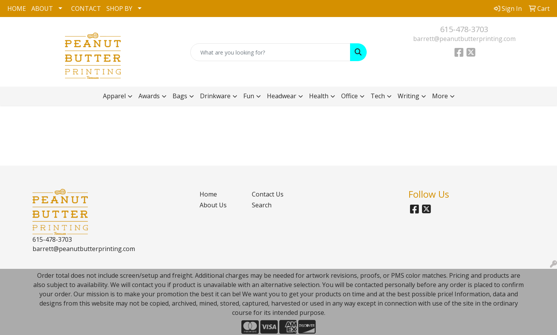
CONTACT (86, 8)
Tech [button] (378, 96)
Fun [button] (248, 96)
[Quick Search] (270, 52)
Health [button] (318, 96)
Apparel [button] (114, 96)
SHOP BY (119, 8)
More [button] (440, 96)
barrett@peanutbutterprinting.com (464, 38)
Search (262, 205)
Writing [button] (408, 96)
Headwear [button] (281, 96)
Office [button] (349, 96)
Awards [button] (149, 96)
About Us (213, 205)
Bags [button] (180, 96)
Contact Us (268, 194)
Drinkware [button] (215, 96)
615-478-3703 (464, 29)
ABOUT (42, 8)
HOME (16, 8)
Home (208, 194)
